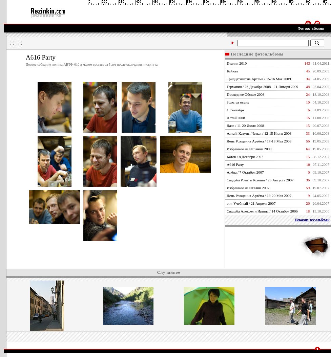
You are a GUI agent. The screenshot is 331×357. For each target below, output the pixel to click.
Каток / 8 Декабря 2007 (245, 157)
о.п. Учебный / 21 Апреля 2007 (251, 203)
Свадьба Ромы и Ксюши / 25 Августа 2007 (260, 180)
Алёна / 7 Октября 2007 (245, 172)
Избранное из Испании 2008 (249, 149)
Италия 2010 (237, 63)
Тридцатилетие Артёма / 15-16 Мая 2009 (259, 79)
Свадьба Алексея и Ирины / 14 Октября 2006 (262, 211)
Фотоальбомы (310, 28)
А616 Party (235, 164)
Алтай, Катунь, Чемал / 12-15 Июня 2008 (259, 133)
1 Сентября (235, 110)
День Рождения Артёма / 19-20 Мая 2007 (259, 196)
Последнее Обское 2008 (245, 94)
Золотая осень (238, 102)
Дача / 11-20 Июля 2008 (245, 126)
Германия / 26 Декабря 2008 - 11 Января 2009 (262, 87)
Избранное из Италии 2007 (248, 188)
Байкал (232, 71)
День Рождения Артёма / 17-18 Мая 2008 (259, 141)
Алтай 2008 (236, 118)
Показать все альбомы (311, 220)
